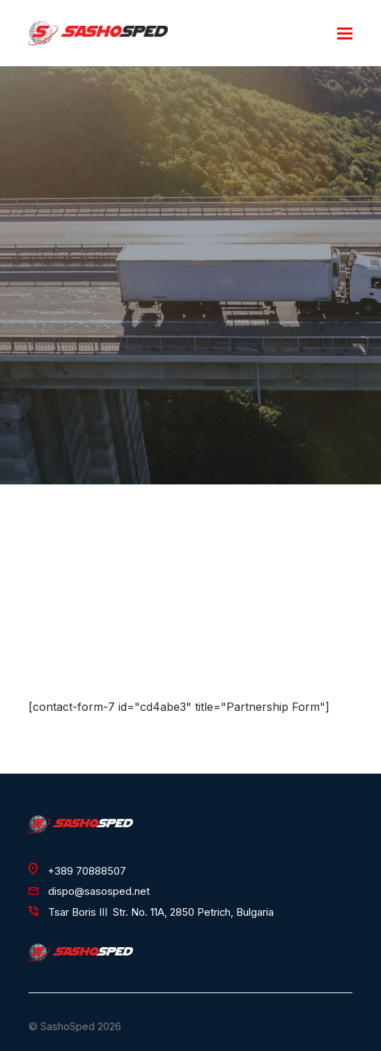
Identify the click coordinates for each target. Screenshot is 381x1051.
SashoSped (67, 1026)
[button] (344, 33)
